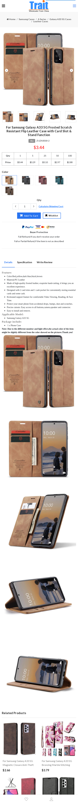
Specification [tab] (24, 262)
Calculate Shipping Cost (51, 206)
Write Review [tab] (44, 262)
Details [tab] (8, 262)
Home (11, 19)
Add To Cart (29, 215)
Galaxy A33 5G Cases (60, 19)
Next (71, 70)
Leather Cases (40, 21)
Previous (6, 70)
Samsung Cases (27, 19)
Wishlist (51, 215)
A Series (42, 19)
